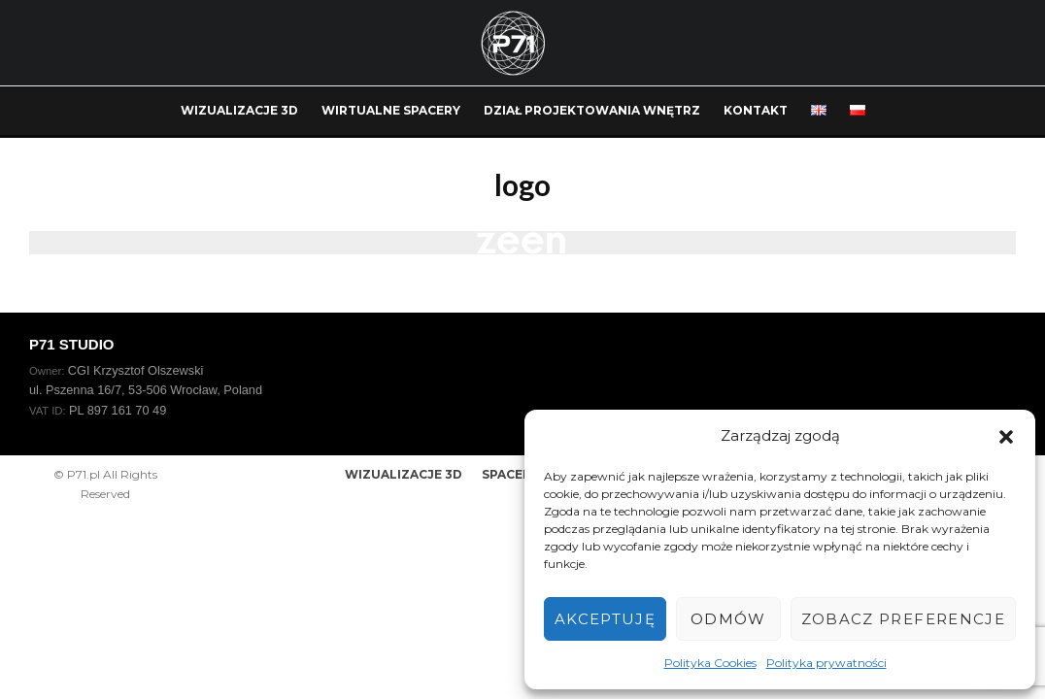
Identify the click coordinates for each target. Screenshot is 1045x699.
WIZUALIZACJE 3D (239, 110)
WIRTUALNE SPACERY (390, 110)
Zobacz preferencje (903, 619)
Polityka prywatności (826, 662)
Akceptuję (605, 619)
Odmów (728, 619)
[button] (1006, 437)
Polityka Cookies (710, 662)
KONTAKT (756, 110)
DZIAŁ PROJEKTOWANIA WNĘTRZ (592, 110)
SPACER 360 (520, 474)
